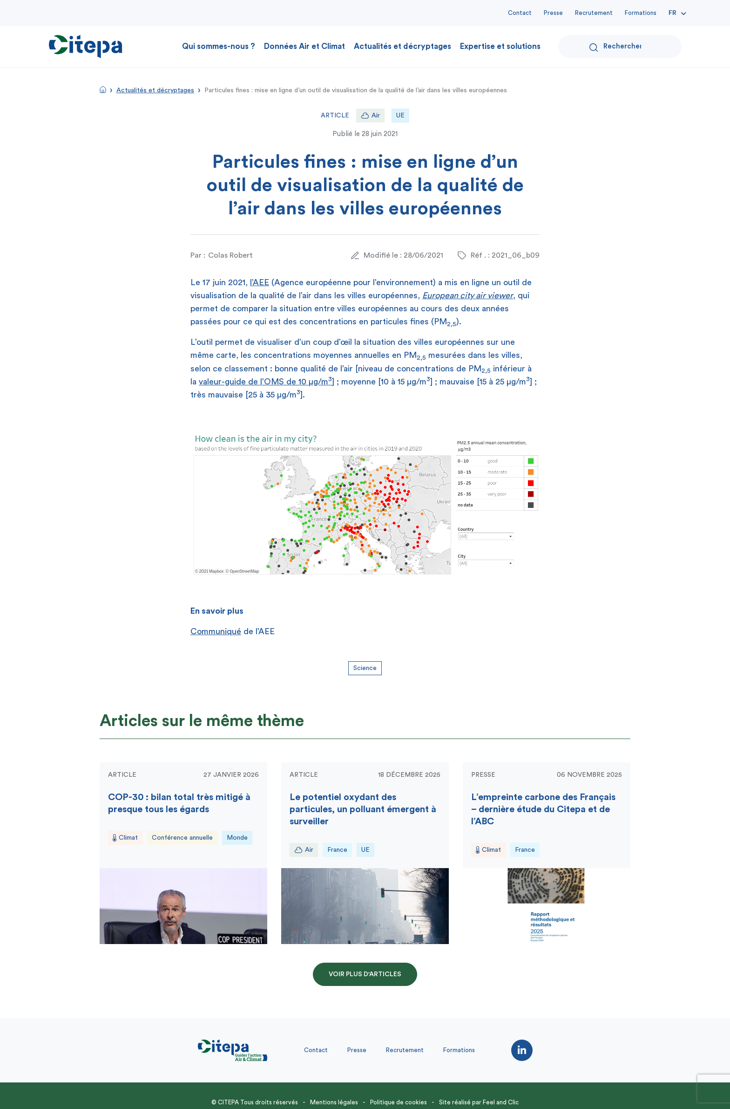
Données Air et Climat (304, 46)
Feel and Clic (501, 1102)
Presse (553, 13)
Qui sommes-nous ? (218, 46)
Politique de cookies (398, 1102)
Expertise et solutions (500, 46)
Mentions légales (334, 1102)
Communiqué (215, 631)
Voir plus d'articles (365, 974)
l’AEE (259, 282)
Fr (672, 13)
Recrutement (594, 13)
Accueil (103, 89)
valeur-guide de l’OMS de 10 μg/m (265, 381)
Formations (640, 13)
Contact (520, 13)
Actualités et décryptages (402, 46)
